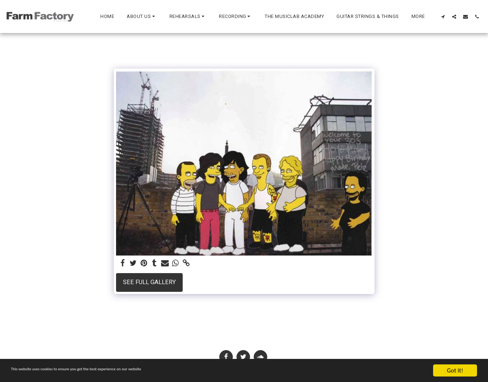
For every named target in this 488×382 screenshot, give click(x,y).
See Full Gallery (149, 282)
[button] (142, 16)
